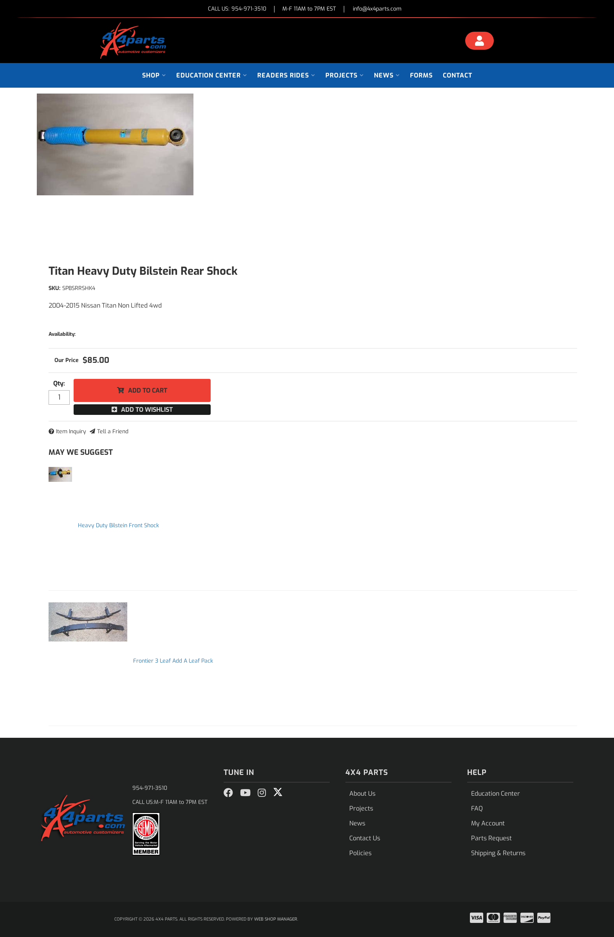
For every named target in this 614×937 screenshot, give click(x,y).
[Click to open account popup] (479, 42)
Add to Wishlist (147, 409)
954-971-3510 (149, 788)
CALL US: (237, 9)
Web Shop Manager (275, 919)
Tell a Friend (112, 431)
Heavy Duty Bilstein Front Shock (118, 525)
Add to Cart (147, 390)
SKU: (54, 288)
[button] (154, 75)
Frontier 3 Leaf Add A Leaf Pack (173, 661)
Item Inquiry (71, 431)
